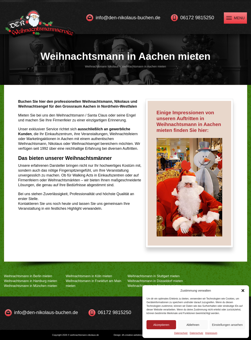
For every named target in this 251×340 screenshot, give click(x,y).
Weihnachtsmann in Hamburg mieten (30, 281)
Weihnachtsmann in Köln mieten (89, 276)
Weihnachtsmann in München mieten (30, 286)
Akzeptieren (161, 324)
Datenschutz (181, 333)
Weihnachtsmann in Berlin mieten (28, 276)
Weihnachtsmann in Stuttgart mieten (154, 276)
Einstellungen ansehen (227, 324)
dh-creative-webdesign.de (134, 335)
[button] (243, 291)
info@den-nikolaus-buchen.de (128, 17)
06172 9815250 (197, 17)
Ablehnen (192, 324)
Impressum (211, 333)
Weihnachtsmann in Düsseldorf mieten (155, 281)
